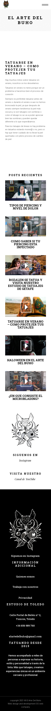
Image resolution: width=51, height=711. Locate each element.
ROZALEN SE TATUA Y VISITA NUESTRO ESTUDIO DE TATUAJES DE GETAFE (25, 284)
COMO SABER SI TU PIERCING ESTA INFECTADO (25, 244)
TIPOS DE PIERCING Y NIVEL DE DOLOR (25, 206)
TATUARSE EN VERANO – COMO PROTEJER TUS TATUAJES (25, 324)
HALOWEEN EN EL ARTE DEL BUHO (25, 361)
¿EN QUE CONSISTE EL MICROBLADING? (25, 397)
